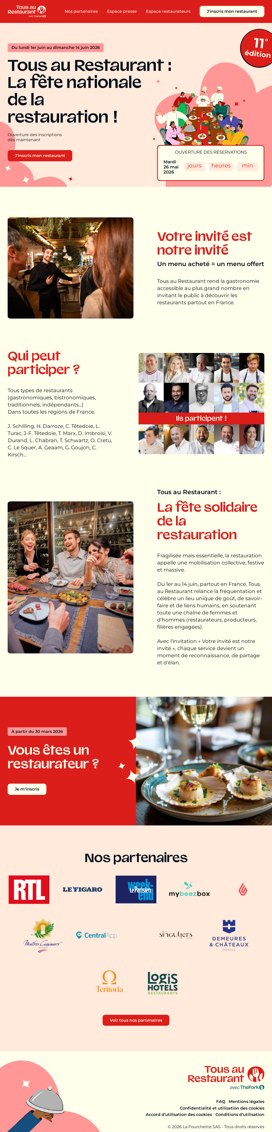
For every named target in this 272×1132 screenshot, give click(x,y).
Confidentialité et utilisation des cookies (222, 1108)
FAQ (220, 1101)
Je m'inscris (27, 789)
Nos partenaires (81, 11)
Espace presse (122, 11)
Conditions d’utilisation (239, 1114)
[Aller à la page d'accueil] (27, 11)
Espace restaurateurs (168, 11)
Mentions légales (246, 1101)
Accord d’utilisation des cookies (179, 1114)
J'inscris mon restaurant (232, 11)
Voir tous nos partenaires (136, 1020)
